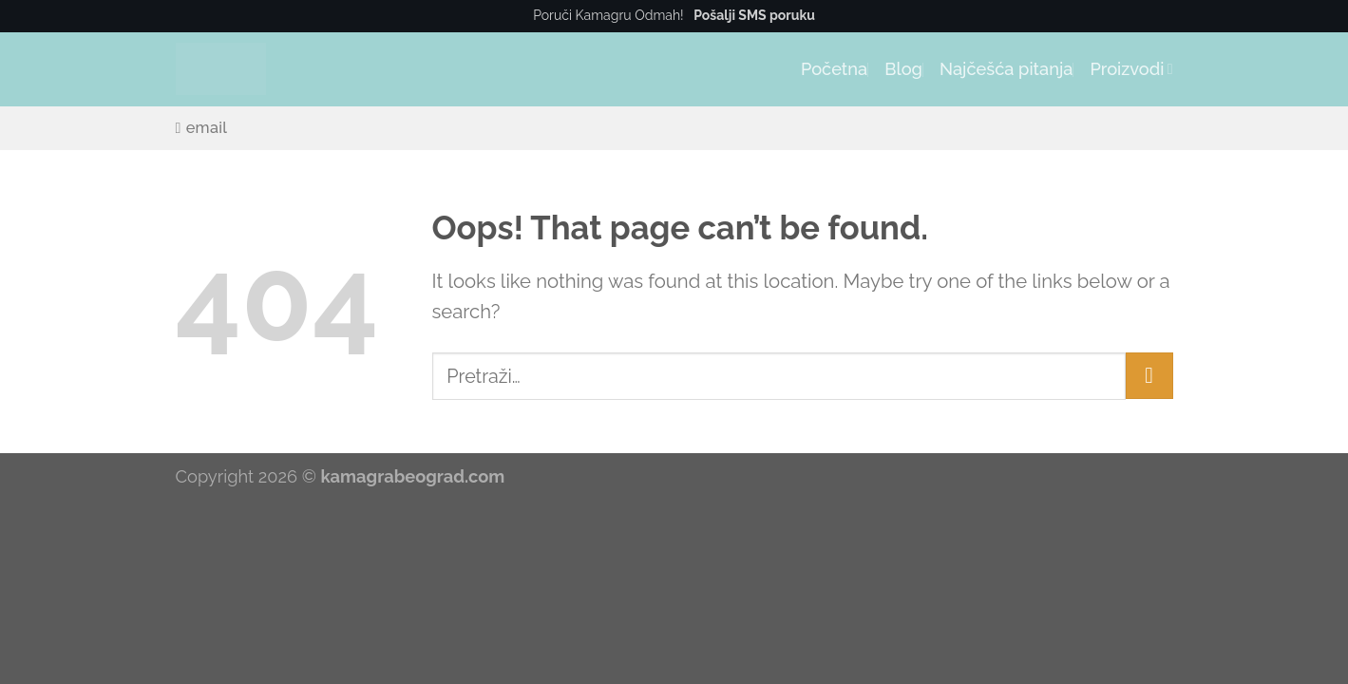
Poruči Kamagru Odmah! (674, 15)
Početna (834, 69)
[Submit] (1149, 375)
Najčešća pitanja (1006, 69)
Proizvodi (1131, 69)
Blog (903, 69)
